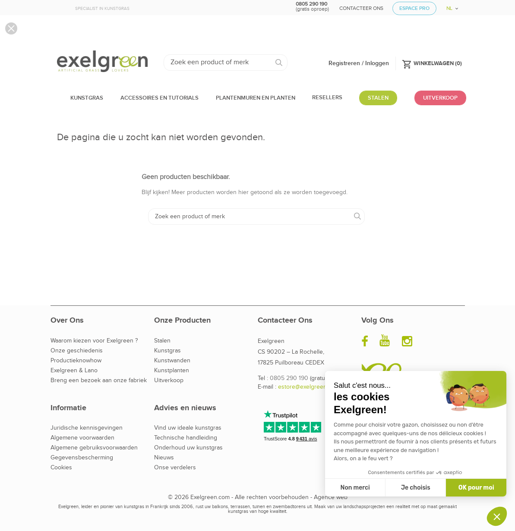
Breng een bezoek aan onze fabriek (99, 380)
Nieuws (164, 457)
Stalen (162, 340)
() (432, 63)
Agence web (331, 497)
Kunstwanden (172, 360)
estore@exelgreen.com (308, 386)
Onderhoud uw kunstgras (188, 447)
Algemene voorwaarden (82, 437)
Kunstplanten (171, 370)
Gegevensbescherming (82, 457)
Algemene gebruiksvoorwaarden (94, 447)
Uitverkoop (168, 380)
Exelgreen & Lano (74, 370)
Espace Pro (414, 8)
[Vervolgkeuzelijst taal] (449, 5)
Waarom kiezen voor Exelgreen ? (94, 340)
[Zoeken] (226, 62)
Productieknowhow (76, 360)
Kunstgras (167, 350)
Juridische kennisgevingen (87, 427)
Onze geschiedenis (77, 350)
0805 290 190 (289, 378)
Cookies (61, 467)
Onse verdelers (175, 467)
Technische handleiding (185, 437)
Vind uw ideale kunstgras (187, 427)
